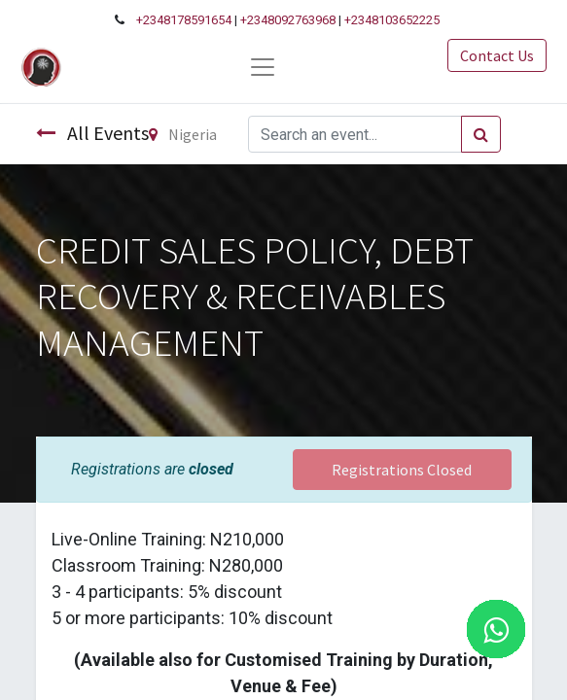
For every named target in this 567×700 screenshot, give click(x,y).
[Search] (481, 134)
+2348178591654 (183, 20)
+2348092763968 (288, 20)
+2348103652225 (392, 20)
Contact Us (497, 55)
